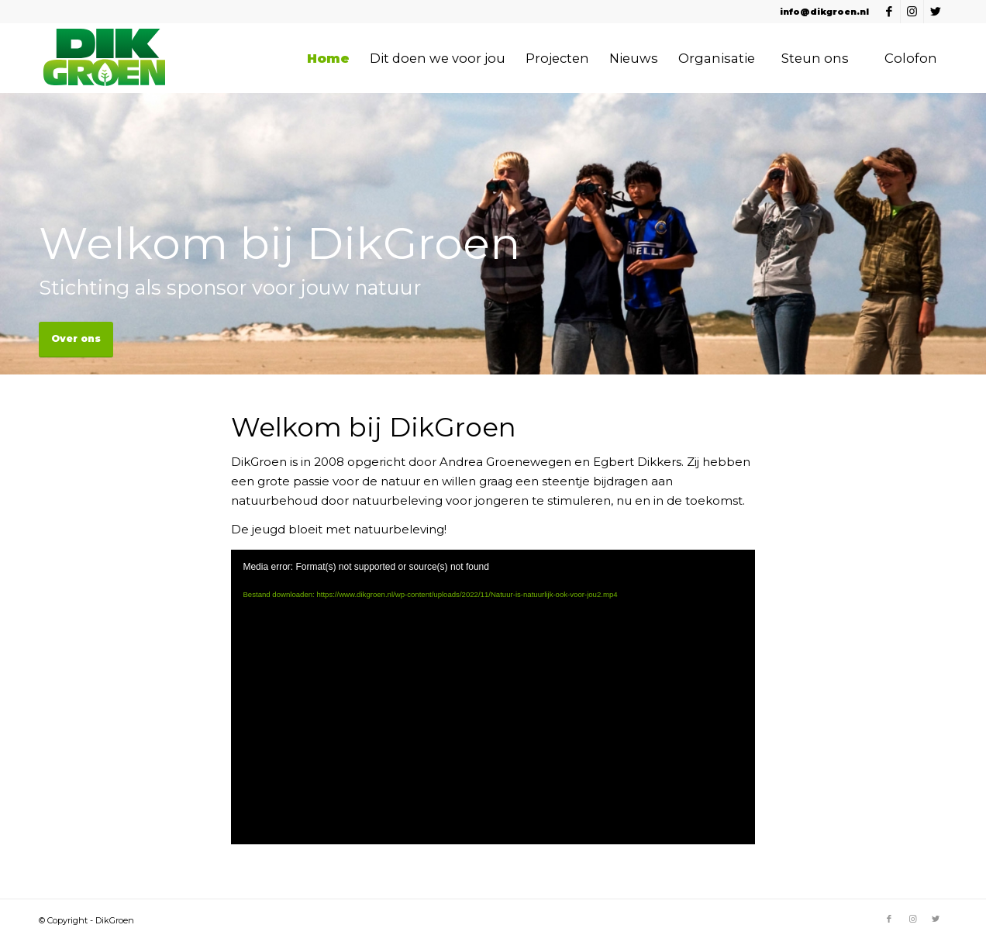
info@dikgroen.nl (824, 11)
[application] (492, 697)
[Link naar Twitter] (935, 11)
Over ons (76, 338)
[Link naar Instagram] (912, 11)
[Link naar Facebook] (888, 11)
